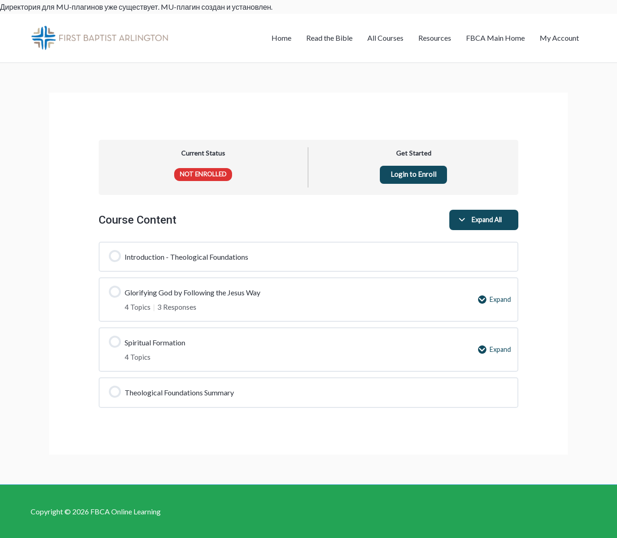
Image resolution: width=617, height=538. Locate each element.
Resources (434, 37)
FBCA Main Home (495, 37)
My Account (559, 37)
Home (281, 37)
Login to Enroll (413, 174)
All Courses (385, 37)
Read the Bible (329, 37)
